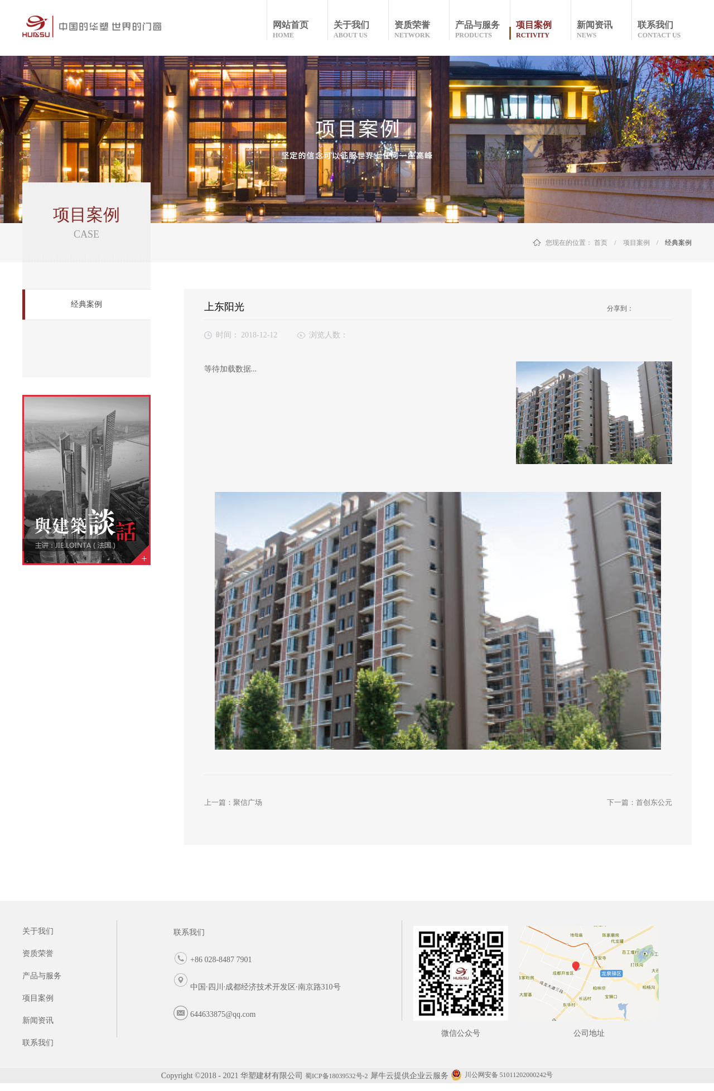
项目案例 (636, 243)
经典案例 (678, 243)
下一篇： (639, 802)
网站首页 (300, 30)
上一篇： (233, 802)
